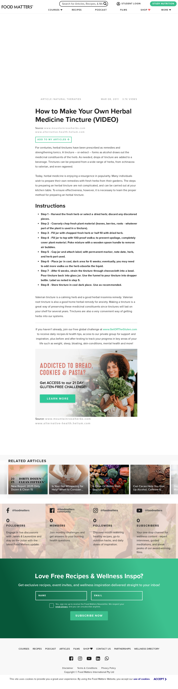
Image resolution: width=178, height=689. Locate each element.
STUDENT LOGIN (128, 4)
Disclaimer (67, 668)
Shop (146, 10)
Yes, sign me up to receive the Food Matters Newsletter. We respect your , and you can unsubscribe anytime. (89, 605)
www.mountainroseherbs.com (65, 128)
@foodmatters (21, 510)
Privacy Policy (108, 668)
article (46, 99)
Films (123, 10)
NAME (42, 595)
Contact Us (103, 648)
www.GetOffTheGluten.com (120, 329)
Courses (54, 10)
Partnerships (122, 648)
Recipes (77, 10)
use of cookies (142, 679)
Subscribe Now (89, 615)
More (164, 10)
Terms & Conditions (87, 668)
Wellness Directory (146, 648)
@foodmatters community (66, 510)
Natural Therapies (67, 99)
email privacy (61, 606)
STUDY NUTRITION (163, 3)
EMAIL (98, 595)
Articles (64, 648)
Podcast (101, 10)
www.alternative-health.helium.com (60, 131)
